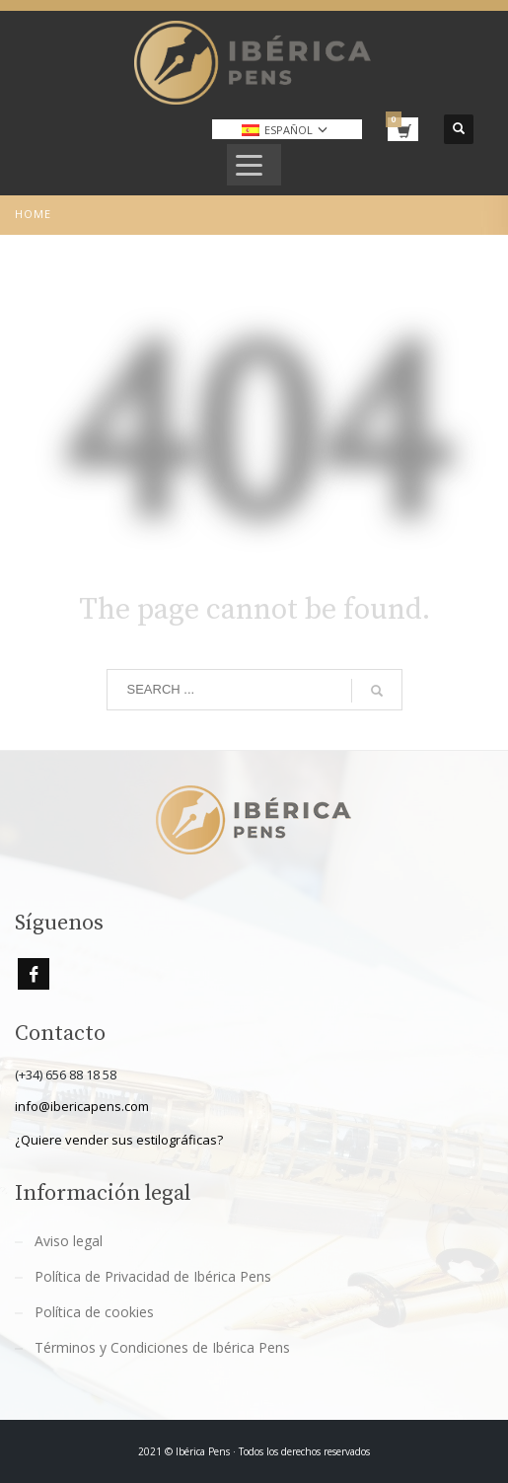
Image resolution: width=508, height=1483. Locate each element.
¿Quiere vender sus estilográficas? (119, 1140)
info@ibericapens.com (82, 1106)
